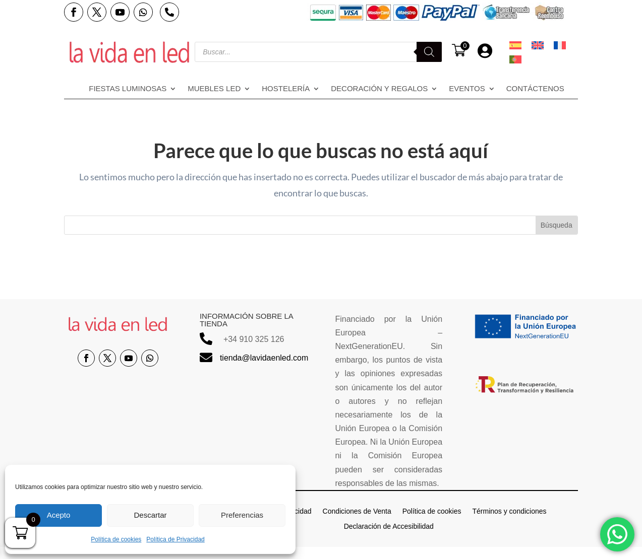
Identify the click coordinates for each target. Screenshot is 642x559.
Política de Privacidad (175, 539)
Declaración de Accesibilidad (389, 526)
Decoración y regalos (379, 89)
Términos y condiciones (509, 511)
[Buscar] (429, 52)
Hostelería (286, 89)
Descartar (150, 515)
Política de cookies (116, 539)
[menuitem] (515, 45)
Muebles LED (214, 89)
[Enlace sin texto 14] (129, 51)
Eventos (467, 89)
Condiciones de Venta (357, 511)
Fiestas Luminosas (127, 89)
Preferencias (242, 515)
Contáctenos (535, 89)
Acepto (59, 515)
